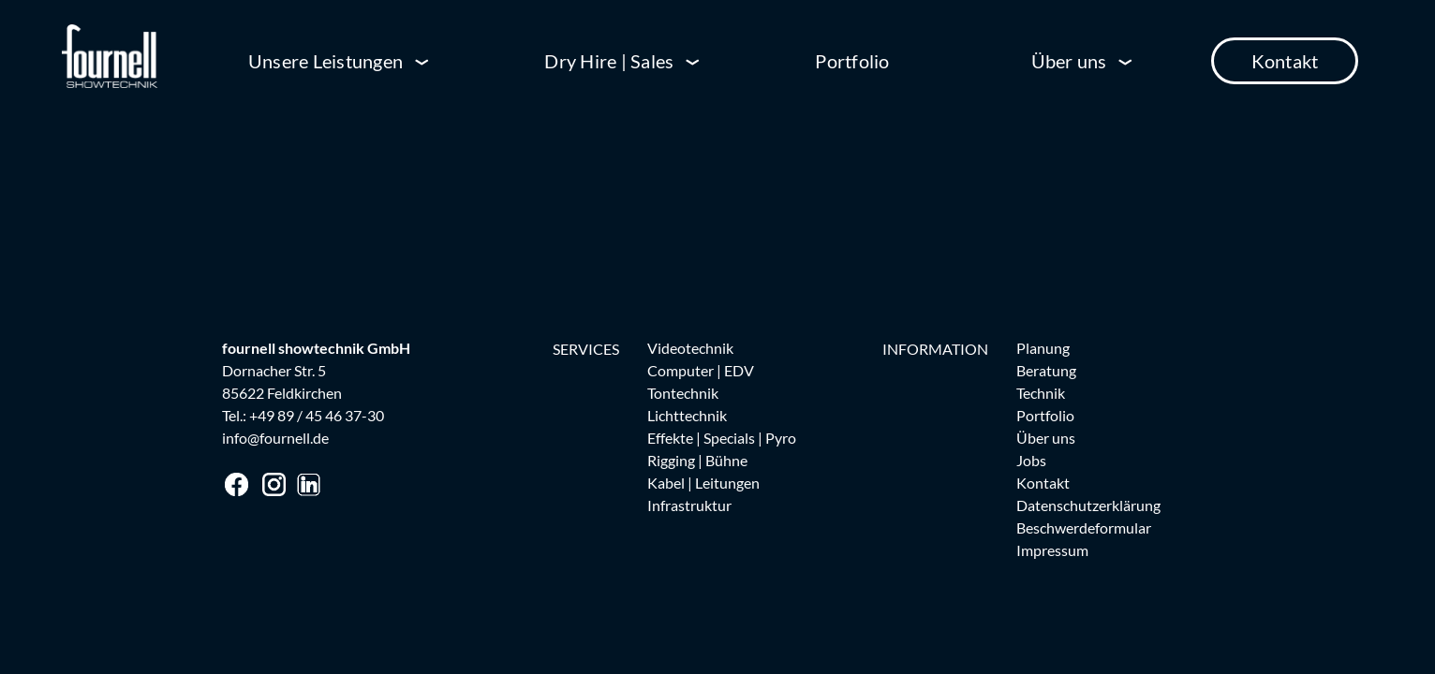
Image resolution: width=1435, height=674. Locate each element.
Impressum (1052, 550)
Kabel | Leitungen (703, 482)
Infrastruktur (689, 505)
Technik (1040, 393)
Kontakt (1285, 61)
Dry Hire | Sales (608, 61)
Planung (1043, 348)
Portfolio (852, 61)
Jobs (1031, 460)
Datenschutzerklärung (1088, 505)
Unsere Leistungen (325, 61)
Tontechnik (682, 393)
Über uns (1069, 61)
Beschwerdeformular (1083, 527)
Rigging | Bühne (697, 460)
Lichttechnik (687, 415)
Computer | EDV (700, 370)
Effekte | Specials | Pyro (721, 438)
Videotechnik (690, 348)
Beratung (1046, 370)
